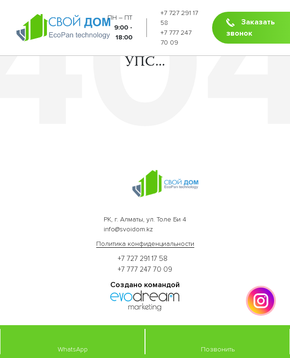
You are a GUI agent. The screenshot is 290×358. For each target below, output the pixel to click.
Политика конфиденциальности (145, 244)
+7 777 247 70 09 (145, 269)
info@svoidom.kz (128, 229)
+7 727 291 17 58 (143, 258)
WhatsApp (73, 341)
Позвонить (218, 341)
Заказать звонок (250, 27)
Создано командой (145, 284)
